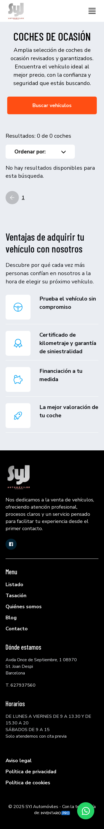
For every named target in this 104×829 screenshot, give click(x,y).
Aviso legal (19, 760)
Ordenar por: (40, 151)
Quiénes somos (24, 606)
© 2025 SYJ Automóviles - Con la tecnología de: (52, 810)
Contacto (17, 628)
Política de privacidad (31, 771)
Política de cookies (28, 782)
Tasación (16, 595)
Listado (14, 584)
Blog (11, 617)
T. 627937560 (20, 685)
